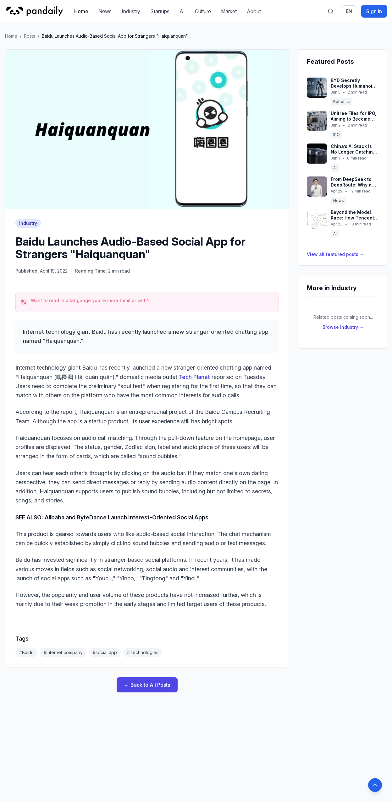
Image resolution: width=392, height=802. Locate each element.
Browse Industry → (343, 327)
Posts (29, 36)
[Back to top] (375, 785)
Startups (159, 11)
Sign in (374, 11)
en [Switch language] (349, 11)
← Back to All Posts (147, 685)
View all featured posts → (335, 254)
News (105, 11)
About (254, 11)
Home (81, 11)
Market (229, 11)
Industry (131, 11)
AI (182, 11)
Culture (203, 11)
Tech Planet (194, 377)
